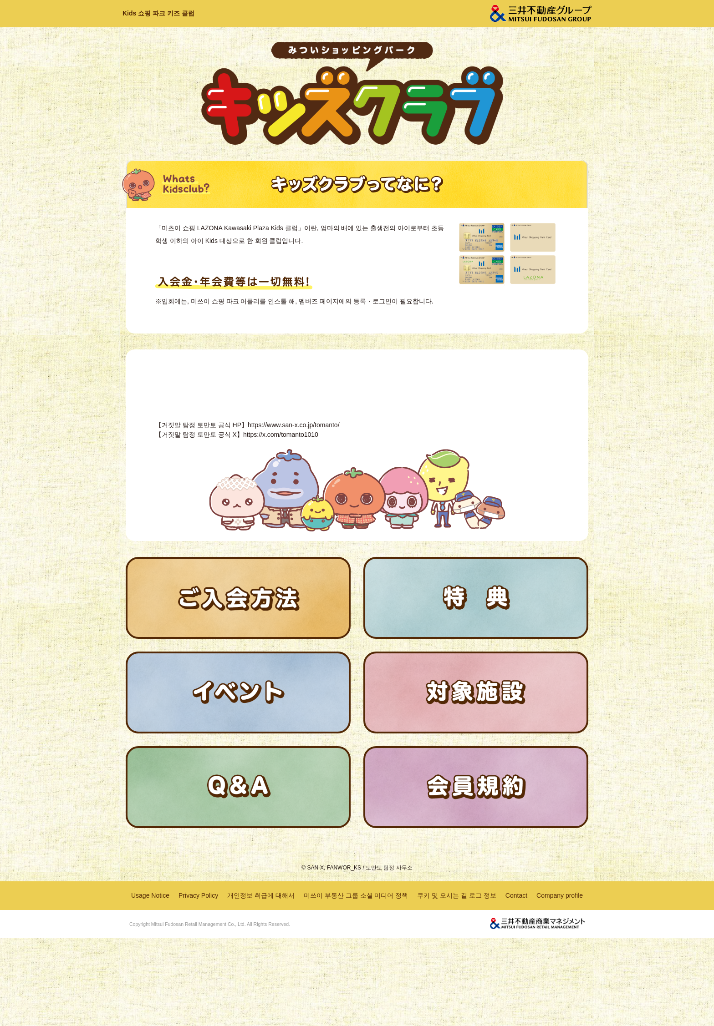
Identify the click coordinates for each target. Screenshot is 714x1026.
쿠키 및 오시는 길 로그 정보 (456, 982)
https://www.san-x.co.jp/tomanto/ (294, 512)
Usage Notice (150, 982)
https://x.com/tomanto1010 (280, 522)
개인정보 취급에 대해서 (261, 982)
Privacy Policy (198, 982)
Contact (516, 982)
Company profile (559, 982)
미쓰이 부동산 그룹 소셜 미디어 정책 (356, 982)
